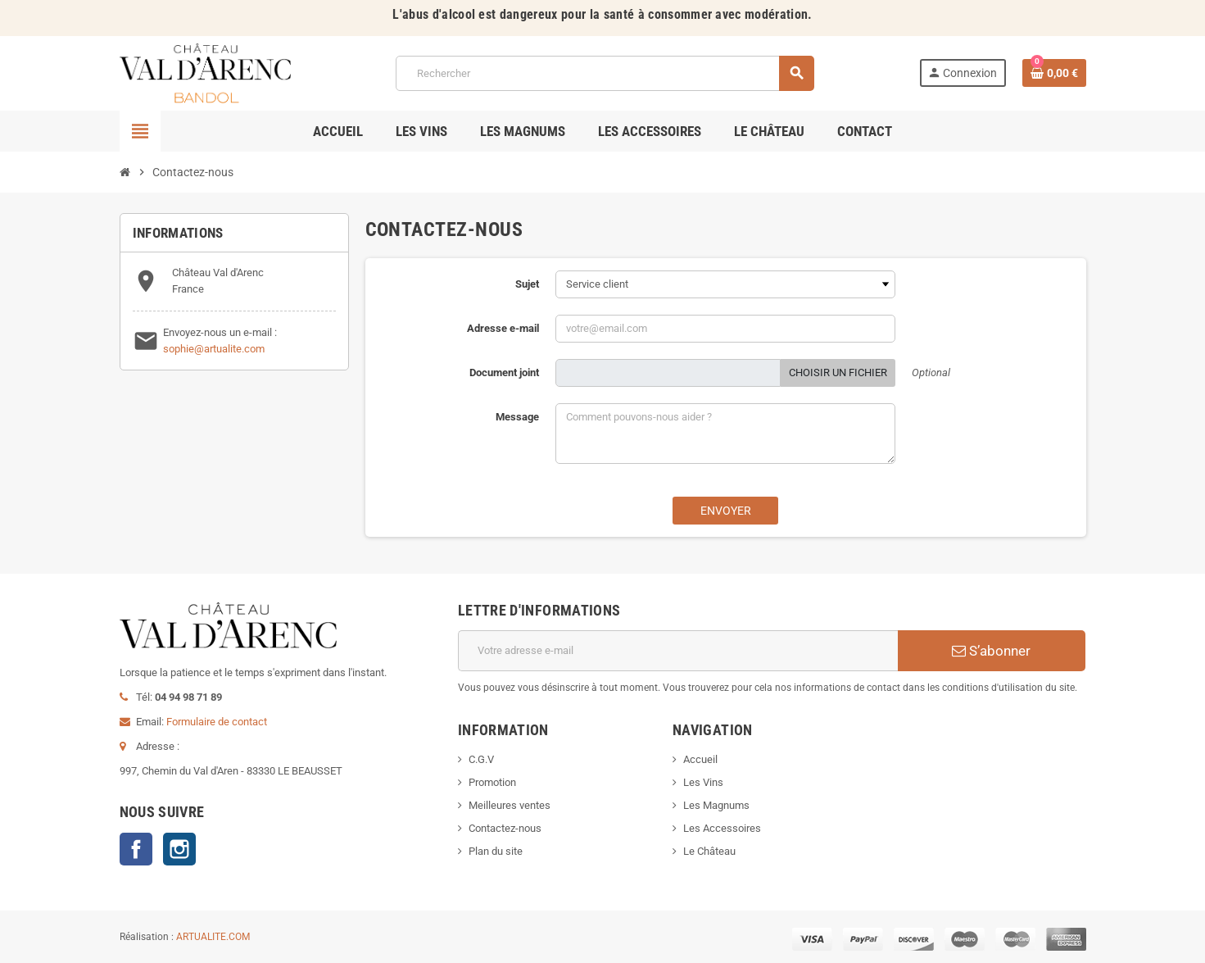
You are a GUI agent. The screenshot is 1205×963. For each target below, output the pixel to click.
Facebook (136, 849)
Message (517, 417)
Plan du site (496, 851)
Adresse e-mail (503, 328)
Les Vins (703, 782)
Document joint (504, 372)
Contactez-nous (505, 828)
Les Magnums (716, 805)
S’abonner (991, 651)
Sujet (527, 284)
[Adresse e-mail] (678, 650)
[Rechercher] (605, 73)
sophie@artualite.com (214, 349)
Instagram (179, 849)
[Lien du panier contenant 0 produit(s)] (1054, 73)
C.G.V (481, 759)
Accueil (700, 759)
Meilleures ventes (509, 805)
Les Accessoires (722, 828)
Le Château (709, 851)
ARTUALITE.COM (213, 937)
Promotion (492, 782)
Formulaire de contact (216, 721)
